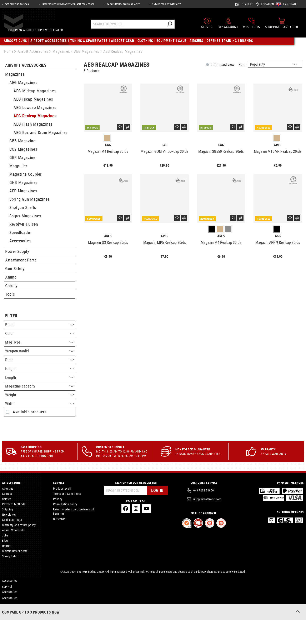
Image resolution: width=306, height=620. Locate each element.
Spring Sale (9, 556)
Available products (29, 411)
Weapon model (39, 350)
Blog (5, 540)
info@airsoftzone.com (207, 499)
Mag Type (39, 342)
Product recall (62, 488)
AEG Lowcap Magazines (35, 107)
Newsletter (9, 514)
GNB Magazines (23, 182)
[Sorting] (275, 64)
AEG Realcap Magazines (35, 116)
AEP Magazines (23, 191)
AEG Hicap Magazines (33, 99)
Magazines (15, 74)
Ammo (11, 277)
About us (7, 488)
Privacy (57, 499)
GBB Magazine (22, 141)
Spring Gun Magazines (29, 199)
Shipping (50, 451)
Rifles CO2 (8, 610)
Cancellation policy (65, 504)
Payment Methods (13, 504)
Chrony (11, 285)
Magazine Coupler (25, 174)
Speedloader (20, 232)
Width (39, 403)
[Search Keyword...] (131, 25)
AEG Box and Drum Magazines (41, 132)
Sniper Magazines (25, 216)
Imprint (6, 546)
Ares (277, 145)
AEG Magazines (23, 82)
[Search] (173, 25)
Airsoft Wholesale (13, 530)
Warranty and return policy (19, 525)
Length (39, 377)
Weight (39, 394)
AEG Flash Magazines (33, 124)
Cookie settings (12, 520)
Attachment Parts (20, 260)
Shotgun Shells (22, 207)
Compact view (224, 64)
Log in (157, 490)
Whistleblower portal (15, 551)
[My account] (228, 24)
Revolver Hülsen (23, 224)
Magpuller (18, 166)
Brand (39, 324)
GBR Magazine (22, 157)
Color (39, 333)
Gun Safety (14, 268)
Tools (10, 294)
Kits (4, 605)
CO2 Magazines (23, 149)
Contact (7, 494)
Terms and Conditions (67, 494)
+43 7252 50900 (203, 490)
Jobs (5, 535)
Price (39, 359)
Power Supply (17, 251)
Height (39, 368)
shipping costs (164, 572)
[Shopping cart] (281, 24)
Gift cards (59, 519)
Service (6, 499)
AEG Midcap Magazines (35, 91)
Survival (7, 587)
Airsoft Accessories (26, 65)
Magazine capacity (39, 386)
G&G (108, 145)
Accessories (20, 241)
